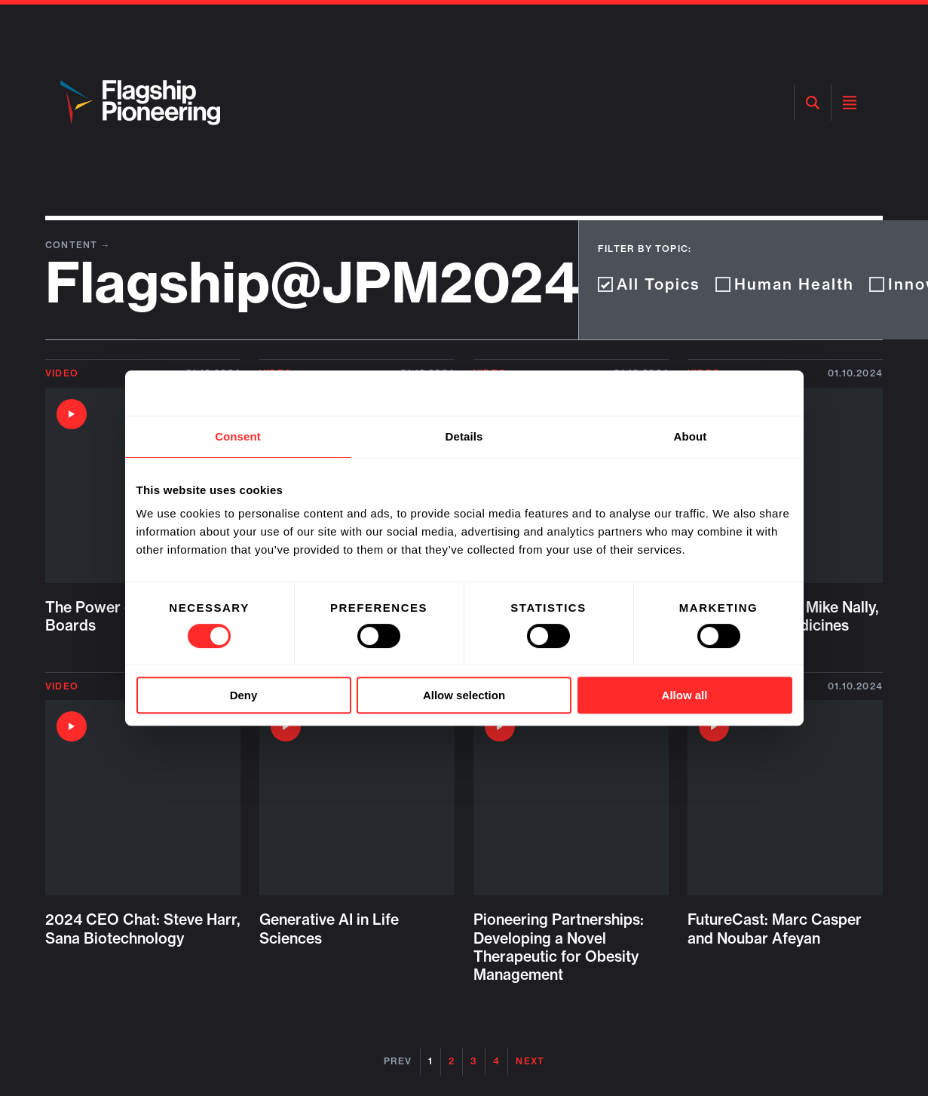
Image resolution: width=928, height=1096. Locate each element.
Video (61, 373)
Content (73, 244)
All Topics (649, 284)
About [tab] (690, 436)
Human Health (784, 284)
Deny (244, 695)
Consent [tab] (238, 436)
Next (530, 1061)
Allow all (685, 695)
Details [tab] (464, 436)
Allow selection (464, 695)
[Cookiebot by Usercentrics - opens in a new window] (726, 393)
